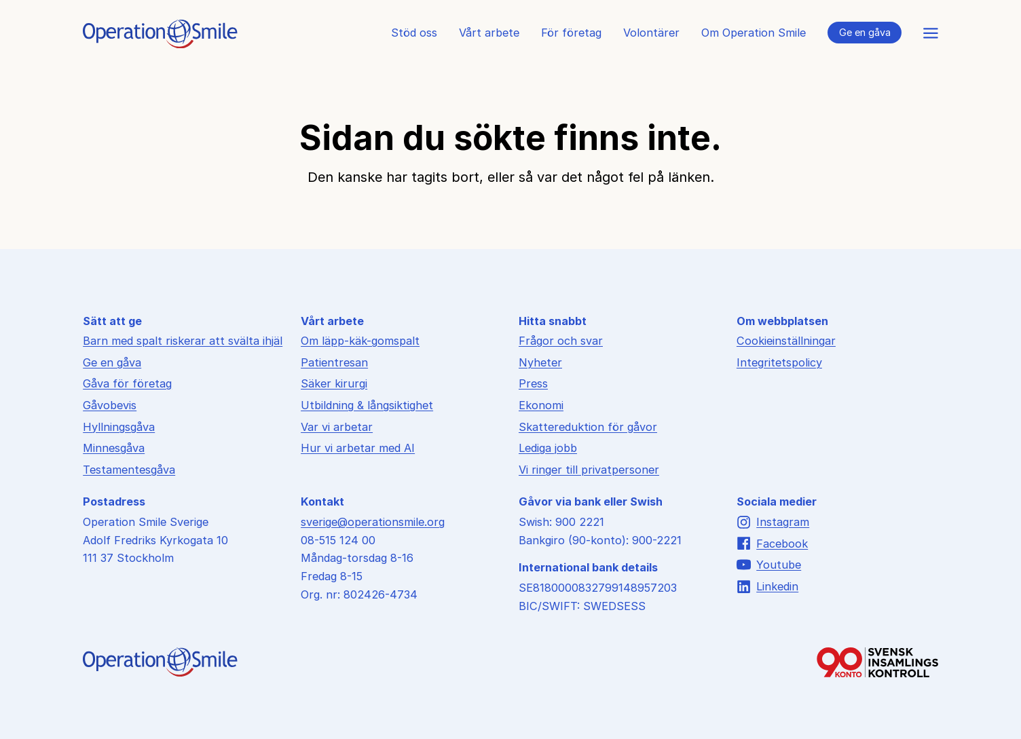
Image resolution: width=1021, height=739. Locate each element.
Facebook (772, 543)
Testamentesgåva (129, 469)
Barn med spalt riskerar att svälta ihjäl (182, 340)
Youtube (769, 565)
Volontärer (651, 32)
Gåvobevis (109, 405)
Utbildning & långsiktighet (367, 405)
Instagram (773, 522)
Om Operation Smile (753, 32)
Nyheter (540, 362)
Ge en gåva (865, 32)
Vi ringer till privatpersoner (589, 469)
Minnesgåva (114, 448)
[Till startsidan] (160, 44)
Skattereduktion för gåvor (588, 427)
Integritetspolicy (779, 362)
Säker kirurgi (334, 383)
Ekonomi (541, 405)
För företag (571, 32)
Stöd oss (414, 32)
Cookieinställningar (786, 340)
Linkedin (767, 587)
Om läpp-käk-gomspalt (360, 340)
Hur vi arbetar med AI (358, 448)
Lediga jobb (548, 448)
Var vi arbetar (337, 427)
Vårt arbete (489, 32)
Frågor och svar (561, 340)
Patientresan (334, 362)
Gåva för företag (127, 383)
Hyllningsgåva (119, 427)
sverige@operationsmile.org (373, 522)
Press (533, 383)
